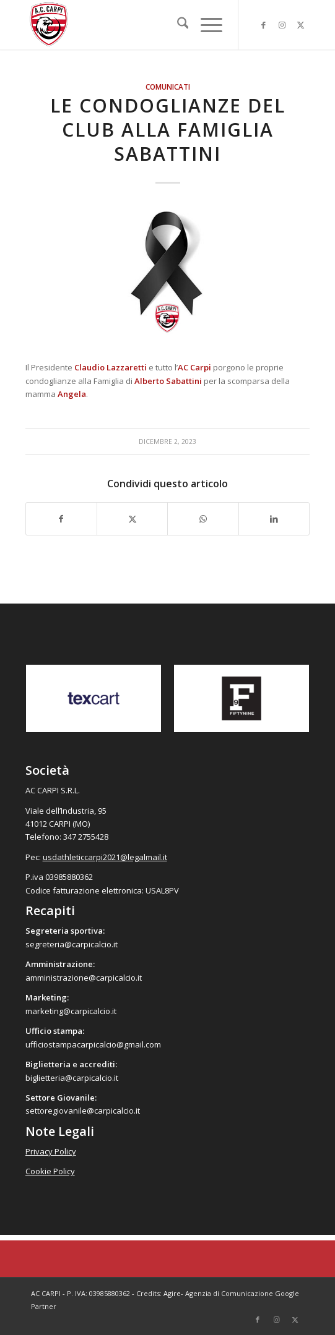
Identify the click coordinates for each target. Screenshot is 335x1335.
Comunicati (168, 87)
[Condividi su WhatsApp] (203, 519)
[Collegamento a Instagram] (281, 25)
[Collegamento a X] (300, 25)
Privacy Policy (50, 1151)
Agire (172, 1293)
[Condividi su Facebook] (61, 519)
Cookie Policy (50, 1171)
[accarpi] (139, 24)
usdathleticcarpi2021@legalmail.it (105, 857)
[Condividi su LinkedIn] (274, 519)
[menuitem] (177, 24)
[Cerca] (177, 24)
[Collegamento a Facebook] (263, 25)
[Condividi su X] (132, 519)
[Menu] (205, 24)
